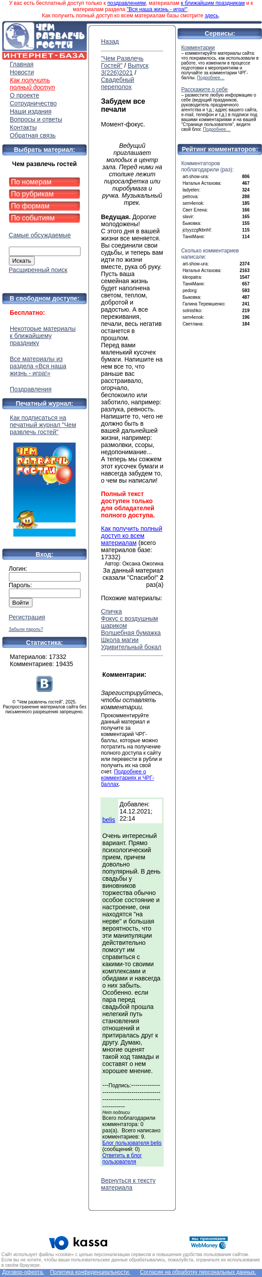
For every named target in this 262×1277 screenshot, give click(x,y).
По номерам (31, 182)
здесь (211, 15)
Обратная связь (33, 135)
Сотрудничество (33, 103)
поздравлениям (126, 3)
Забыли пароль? (26, 629)
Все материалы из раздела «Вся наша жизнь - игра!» (38, 366)
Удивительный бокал (131, 647)
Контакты (23, 127)
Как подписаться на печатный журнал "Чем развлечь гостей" (44, 475)
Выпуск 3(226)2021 (125, 69)
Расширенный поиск (38, 269)
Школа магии (120, 639)
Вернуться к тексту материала (128, 1184)
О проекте (24, 95)
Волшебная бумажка (131, 632)
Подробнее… (211, 77)
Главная (21, 64)
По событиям (33, 218)
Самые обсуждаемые (40, 235)
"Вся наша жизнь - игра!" (157, 9)
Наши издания (31, 111)
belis (108, 819)
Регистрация (27, 617)
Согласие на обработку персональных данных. (198, 1272)
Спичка (111, 611)
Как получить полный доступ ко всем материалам (131, 535)
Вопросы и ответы (36, 119)
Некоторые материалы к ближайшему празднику (43, 335)
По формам (30, 206)
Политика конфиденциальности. (90, 1272)
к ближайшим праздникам (213, 3)
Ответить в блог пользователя (122, 1158)
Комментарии (198, 48)
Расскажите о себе (204, 89)
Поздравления (31, 389)
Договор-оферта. (23, 1272)
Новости (22, 72)
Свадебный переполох (117, 83)
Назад (110, 41)
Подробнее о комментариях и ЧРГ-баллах (127, 778)
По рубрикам (32, 194)
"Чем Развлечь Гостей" (122, 62)
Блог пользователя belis (131, 1143)
